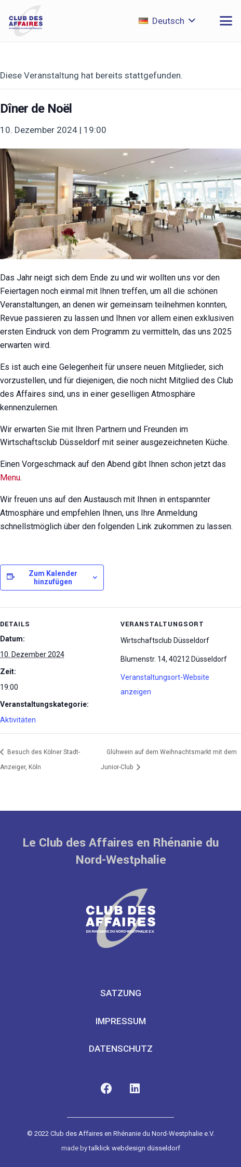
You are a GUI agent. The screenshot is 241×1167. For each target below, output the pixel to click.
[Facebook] (106, 1089)
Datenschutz (121, 1048)
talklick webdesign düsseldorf (134, 1148)
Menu (10, 477)
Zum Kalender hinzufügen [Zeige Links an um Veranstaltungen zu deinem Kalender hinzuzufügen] (53, 577)
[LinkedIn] (134, 1089)
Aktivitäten (18, 720)
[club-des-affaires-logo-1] (26, 20)
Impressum (121, 1021)
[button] (167, 21)
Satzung (120, 993)
